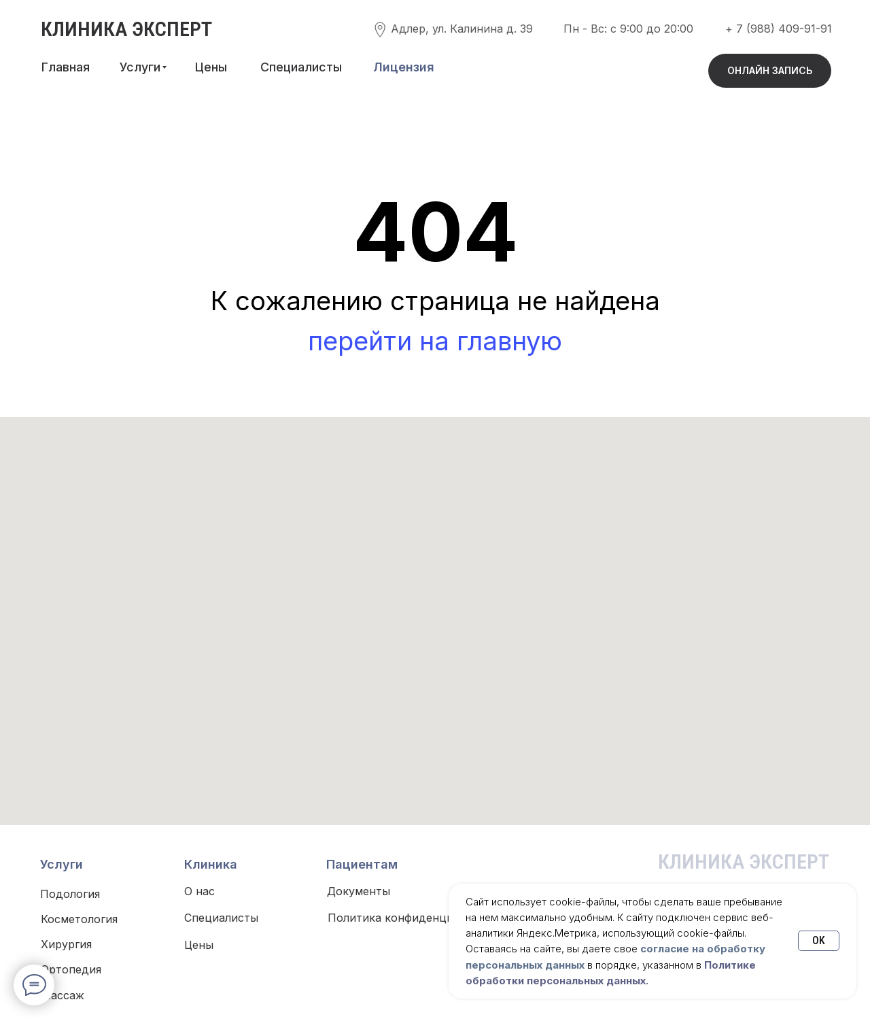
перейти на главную (435, 340)
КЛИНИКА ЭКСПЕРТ (126, 29)
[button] (403, 67)
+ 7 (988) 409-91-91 (778, 28)
